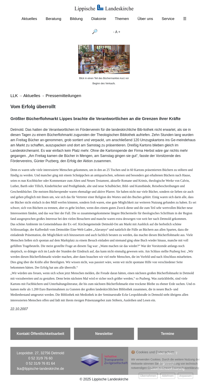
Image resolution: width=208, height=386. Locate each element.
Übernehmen (148, 375)
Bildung (76, 19)
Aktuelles (29, 19)
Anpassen (185, 375)
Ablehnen (168, 375)
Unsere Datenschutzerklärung (180, 367)
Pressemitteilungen (63, 95)
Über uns (145, 19)
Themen (122, 19)
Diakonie (98, 19)
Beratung (53, 19)
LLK (14, 95)
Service (168, 19)
